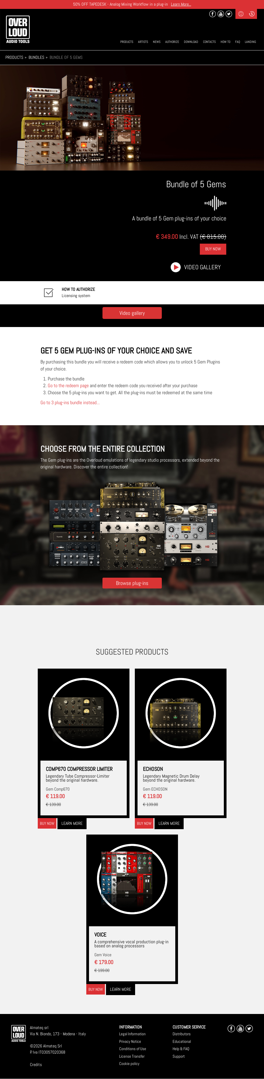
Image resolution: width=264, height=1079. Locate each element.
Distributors (182, 1033)
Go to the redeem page (68, 385)
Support (179, 1056)
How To (225, 42)
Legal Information (132, 1033)
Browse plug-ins (132, 583)
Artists (143, 42)
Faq (237, 42)
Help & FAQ (181, 1048)
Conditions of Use (132, 1048)
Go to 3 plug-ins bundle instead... (70, 402)
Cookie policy (129, 1063)
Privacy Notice (130, 1041)
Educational (182, 1041)
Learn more (72, 823)
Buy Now (213, 249)
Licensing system (78, 292)
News (156, 42)
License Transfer (132, 1056)
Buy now (47, 823)
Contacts (209, 42)
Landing (250, 42)
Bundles (36, 57)
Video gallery (202, 267)
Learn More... (181, 4)
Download (191, 42)
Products (126, 42)
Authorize (172, 42)
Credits (36, 1064)
